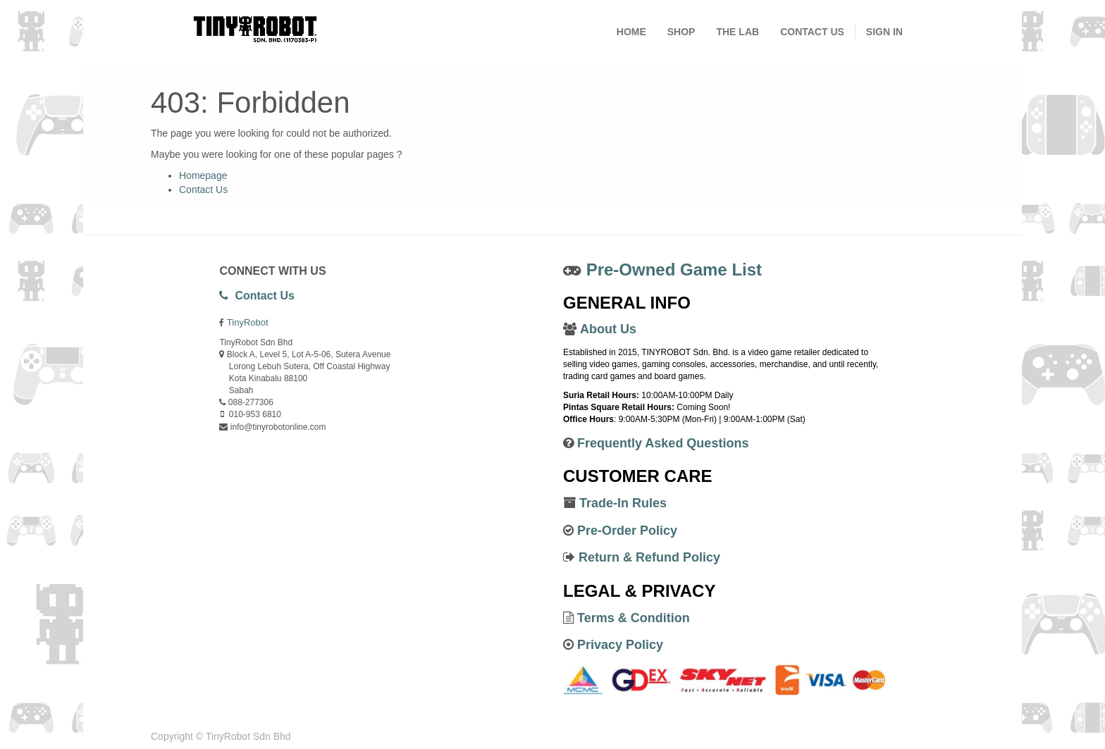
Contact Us (203, 189)
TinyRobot (247, 322)
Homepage (203, 175)
